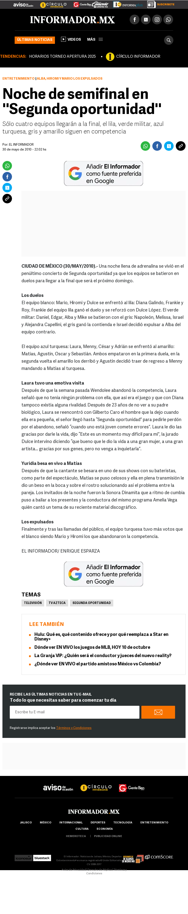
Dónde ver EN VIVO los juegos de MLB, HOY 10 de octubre (92, 647)
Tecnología (122, 822)
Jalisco (26, 822)
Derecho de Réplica (100, 870)
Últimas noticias (34, 40)
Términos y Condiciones (74, 728)
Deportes (98, 822)
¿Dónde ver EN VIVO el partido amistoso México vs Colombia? (97, 664)
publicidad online (108, 836)
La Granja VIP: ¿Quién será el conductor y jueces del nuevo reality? (102, 656)
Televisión (33, 603)
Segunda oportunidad (92, 603)
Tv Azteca (57, 603)
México (45, 822)
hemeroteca (76, 836)
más (95, 40)
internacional (71, 822)
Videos (71, 39)
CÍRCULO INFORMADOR (138, 57)
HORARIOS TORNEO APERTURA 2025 (62, 57)
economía (105, 829)
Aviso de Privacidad (74, 870)
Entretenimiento (18, 78)
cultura (82, 829)
